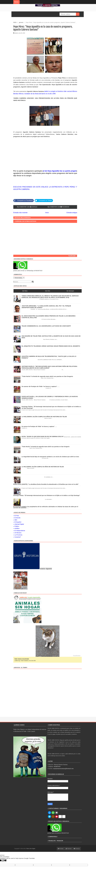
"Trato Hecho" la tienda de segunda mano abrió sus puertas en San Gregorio (47, 376)
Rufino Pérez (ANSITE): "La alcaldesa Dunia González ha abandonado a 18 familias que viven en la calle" (46, 483)
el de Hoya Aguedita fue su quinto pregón (59, 171)
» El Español (17, 521)
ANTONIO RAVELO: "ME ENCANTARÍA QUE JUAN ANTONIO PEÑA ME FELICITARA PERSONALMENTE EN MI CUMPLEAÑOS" (49, 366)
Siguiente (49, 568)
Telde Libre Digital (30, 848)
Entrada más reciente (20, 212)
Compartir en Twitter (42, 200)
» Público (16, 526)
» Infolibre (16, 528)
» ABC (15, 519)
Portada (60, 848)
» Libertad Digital (18, 523)
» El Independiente (19, 530)
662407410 (57, 766)
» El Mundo (16, 517)
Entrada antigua (72, 212)
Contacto (77, 848)
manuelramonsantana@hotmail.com (63, 768)
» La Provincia (17, 534)
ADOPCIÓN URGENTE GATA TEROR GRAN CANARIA (30, 658)
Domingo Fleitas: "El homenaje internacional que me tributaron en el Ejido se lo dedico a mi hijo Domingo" (46, 494)
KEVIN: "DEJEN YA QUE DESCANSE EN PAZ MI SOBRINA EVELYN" (43, 436)
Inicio (14, 22)
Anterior (42, 568)
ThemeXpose (38, 848)
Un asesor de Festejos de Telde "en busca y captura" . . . (40, 386)
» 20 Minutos (17, 532)
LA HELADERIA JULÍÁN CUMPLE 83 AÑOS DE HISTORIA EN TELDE (44, 416)
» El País (16, 515)
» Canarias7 (17, 536)
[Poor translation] (4, 860)
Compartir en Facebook (22, 200)
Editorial (68, 848)
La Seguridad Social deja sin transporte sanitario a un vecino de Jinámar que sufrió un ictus (50, 456)
